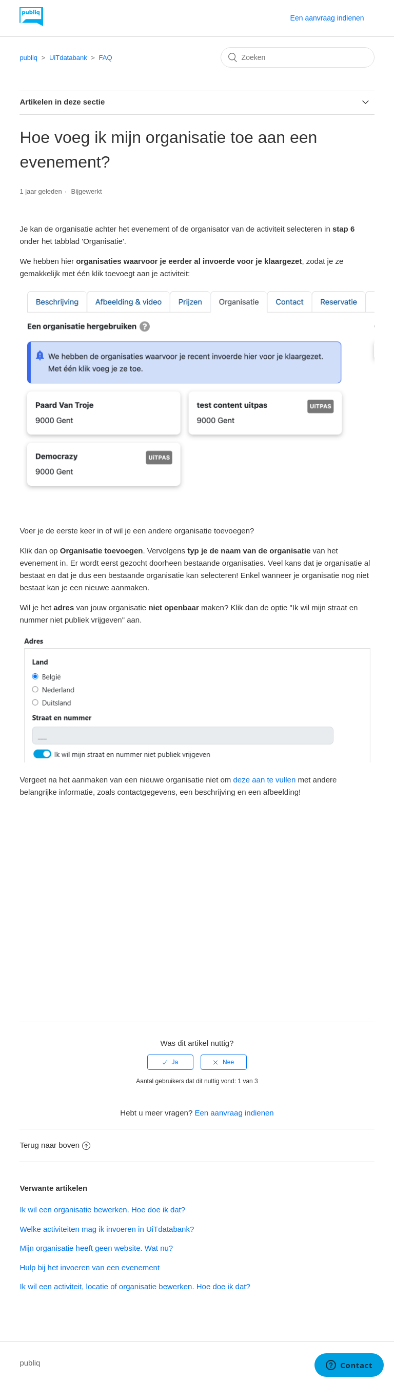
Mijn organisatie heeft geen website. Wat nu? (96, 1248)
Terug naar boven (54, 1145)
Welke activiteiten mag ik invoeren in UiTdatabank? (106, 1229)
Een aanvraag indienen (327, 18)
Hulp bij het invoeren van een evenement (89, 1267)
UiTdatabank (68, 57)
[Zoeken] (298, 57)
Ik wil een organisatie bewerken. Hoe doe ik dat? (102, 1209)
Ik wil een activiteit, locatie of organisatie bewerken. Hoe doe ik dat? (134, 1286)
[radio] (170, 1062)
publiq (28, 57)
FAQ (105, 57)
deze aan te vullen (264, 779)
